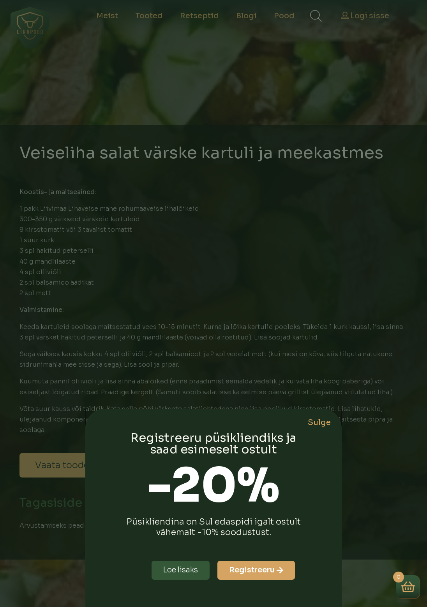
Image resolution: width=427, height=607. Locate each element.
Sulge (319, 422)
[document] (213, 303)
